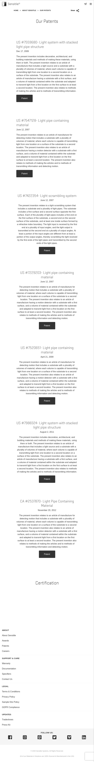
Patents (5, 646)
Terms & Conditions (11, 691)
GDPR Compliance (11, 707)
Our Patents (45, 10)
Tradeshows (7, 719)
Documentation (9, 669)
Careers (5, 651)
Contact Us (7, 679)
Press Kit (6, 725)
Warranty (6, 663)
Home (16, 10)
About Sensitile (29, 10)
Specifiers (6, 674)
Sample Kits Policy (10, 702)
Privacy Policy (8, 697)
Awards (5, 641)
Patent (24, 98)
